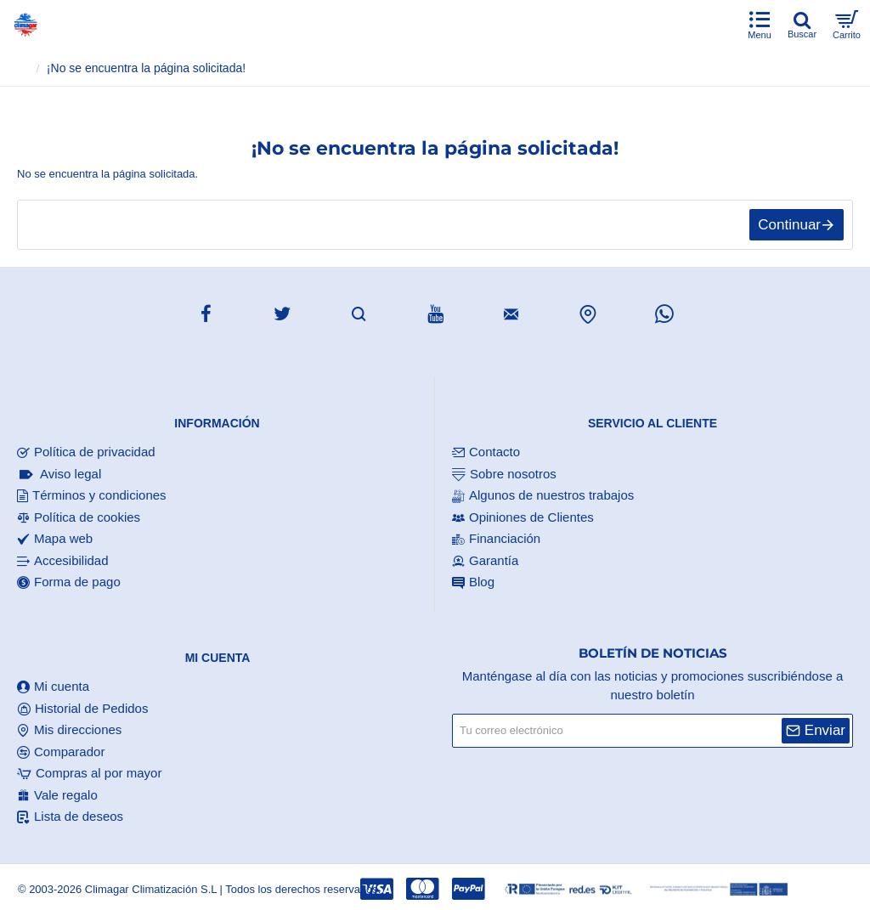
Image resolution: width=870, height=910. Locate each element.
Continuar (789, 225)
